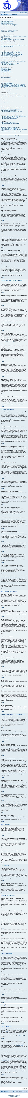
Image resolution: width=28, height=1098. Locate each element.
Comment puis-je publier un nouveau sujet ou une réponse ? (11, 50)
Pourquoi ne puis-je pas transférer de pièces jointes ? (10, 57)
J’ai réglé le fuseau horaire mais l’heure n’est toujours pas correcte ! (13, 39)
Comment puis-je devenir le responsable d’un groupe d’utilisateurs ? (13, 85)
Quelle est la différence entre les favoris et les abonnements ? (11, 115)
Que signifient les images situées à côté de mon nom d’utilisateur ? (12, 41)
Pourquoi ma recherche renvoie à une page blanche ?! (10, 109)
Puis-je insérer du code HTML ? (6, 69)
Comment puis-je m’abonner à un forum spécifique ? (10, 117)
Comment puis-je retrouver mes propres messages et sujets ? (11, 111)
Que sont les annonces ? (5, 73)
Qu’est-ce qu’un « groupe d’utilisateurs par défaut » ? (10, 88)
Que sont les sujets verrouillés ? (6, 76)
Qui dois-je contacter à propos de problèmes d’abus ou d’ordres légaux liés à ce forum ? (14, 130)
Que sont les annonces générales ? (7, 72)
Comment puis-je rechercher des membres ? (8, 110)
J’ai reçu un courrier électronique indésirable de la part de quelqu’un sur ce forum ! (14, 96)
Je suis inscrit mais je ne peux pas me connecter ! (9, 24)
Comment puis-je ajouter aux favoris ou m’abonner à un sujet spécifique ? (14, 116)
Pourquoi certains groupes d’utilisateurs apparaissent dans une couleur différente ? (13, 87)
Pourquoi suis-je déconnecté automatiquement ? (9, 30)
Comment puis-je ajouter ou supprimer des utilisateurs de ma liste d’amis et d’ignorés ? (14, 103)
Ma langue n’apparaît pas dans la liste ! (8, 40)
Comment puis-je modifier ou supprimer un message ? (10, 51)
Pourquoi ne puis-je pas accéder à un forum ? (9, 56)
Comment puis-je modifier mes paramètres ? (8, 35)
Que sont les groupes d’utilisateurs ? (7, 83)
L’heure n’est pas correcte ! (5, 38)
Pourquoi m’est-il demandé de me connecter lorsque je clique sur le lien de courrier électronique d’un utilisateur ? (14, 46)
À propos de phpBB (22, 1035)
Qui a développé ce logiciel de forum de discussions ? (10, 127)
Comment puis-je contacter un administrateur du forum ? (11, 131)
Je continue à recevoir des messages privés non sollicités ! (11, 94)
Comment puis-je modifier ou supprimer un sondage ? (10, 55)
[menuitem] (3, 12)
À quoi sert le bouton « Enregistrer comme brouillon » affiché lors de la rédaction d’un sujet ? (13, 62)
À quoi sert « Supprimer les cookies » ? (8, 31)
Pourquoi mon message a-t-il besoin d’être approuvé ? (10, 63)
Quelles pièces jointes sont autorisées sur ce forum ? (10, 122)
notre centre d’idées (19, 1045)
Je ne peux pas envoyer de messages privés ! (9, 93)
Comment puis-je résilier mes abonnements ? (9, 118)
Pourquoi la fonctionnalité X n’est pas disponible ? (9, 128)
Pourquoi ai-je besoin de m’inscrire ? (7, 21)
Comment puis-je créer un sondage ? (7, 53)
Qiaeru (19, 1095)
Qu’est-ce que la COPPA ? (5, 22)
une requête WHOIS (5, 1060)
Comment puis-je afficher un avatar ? (7, 42)
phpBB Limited (5, 1031)
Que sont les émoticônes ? (5, 70)
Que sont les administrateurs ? (6, 81)
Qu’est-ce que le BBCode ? (5, 68)
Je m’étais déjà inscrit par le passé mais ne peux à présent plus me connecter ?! (12, 27)
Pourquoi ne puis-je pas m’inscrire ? (7, 23)
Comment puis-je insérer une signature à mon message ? (11, 52)
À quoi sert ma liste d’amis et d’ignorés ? (8, 100)
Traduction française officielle (12, 1095)
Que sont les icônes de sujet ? (6, 77)
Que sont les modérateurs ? (6, 82)
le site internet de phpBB (9, 341)
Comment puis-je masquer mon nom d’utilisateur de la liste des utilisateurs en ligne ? (14, 37)
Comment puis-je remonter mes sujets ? (8, 64)
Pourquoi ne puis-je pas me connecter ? (8, 25)
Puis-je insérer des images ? (6, 71)
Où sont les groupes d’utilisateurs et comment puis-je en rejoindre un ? (13, 84)
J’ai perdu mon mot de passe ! (6, 29)
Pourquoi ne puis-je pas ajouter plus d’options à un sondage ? (12, 54)
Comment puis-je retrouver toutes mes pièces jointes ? (10, 123)
